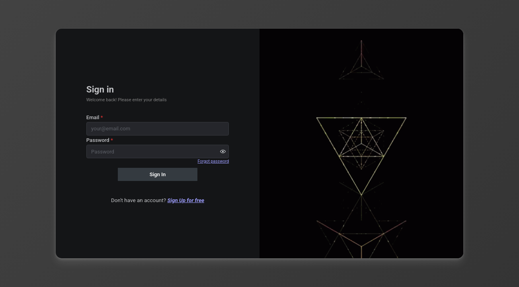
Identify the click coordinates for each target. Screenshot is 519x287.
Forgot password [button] (213, 161)
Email (94, 117)
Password (99, 140)
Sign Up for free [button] (185, 200)
